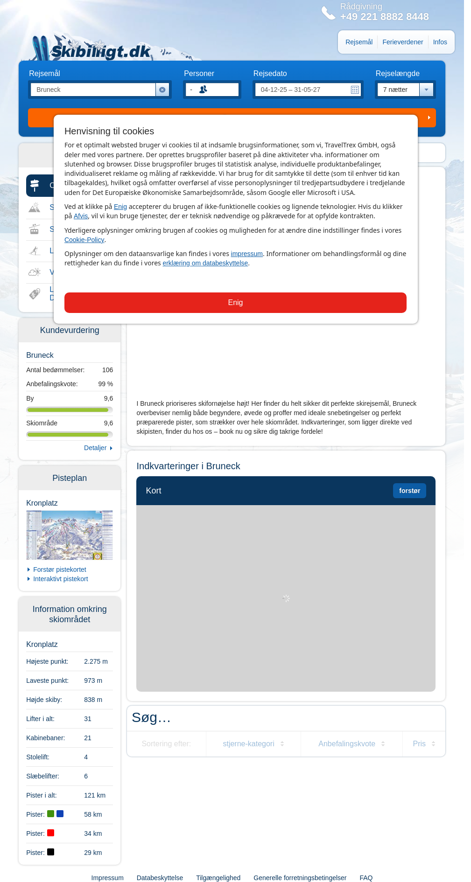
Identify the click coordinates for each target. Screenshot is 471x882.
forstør (409, 490)
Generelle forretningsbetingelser (299, 878)
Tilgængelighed (218, 878)
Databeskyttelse (160, 878)
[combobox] (405, 90)
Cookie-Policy (84, 239)
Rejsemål (359, 42)
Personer (199, 73)
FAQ (366, 878)
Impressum (107, 878)
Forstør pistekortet (59, 569)
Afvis (81, 216)
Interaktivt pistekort (60, 579)
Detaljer (95, 447)
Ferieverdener (402, 42)
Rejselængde (398, 73)
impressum (247, 253)
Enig (120, 206)
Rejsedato (270, 73)
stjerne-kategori (248, 744)
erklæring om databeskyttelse (205, 263)
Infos (440, 42)
